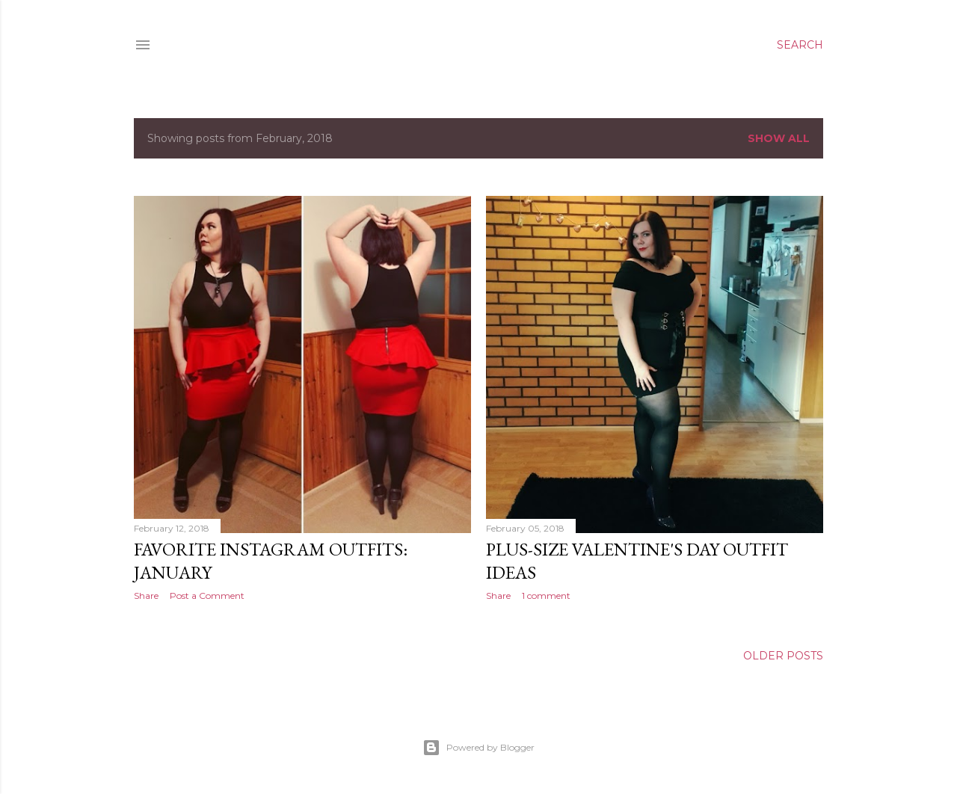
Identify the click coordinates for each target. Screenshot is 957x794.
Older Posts (783, 655)
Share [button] (146, 595)
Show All (779, 138)
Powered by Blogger (478, 748)
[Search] (800, 45)
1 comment (546, 595)
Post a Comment (207, 595)
